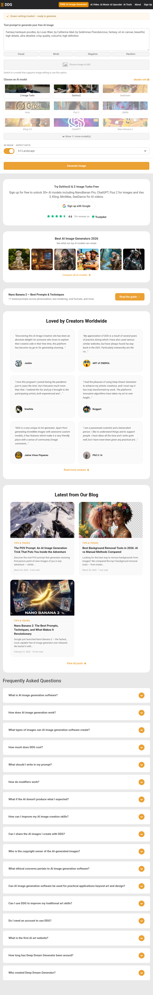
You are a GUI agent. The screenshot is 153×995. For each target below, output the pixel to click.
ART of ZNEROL (101, 363)
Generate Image (76, 165)
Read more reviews (76, 469)
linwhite (29, 409)
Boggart (97, 409)
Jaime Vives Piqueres (36, 455)
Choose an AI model (15, 79)
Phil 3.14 (97, 455)
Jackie (28, 363)
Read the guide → (130, 296)
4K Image (8, 145)
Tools (127, 4)
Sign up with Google (76, 206)
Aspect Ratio (23, 145)
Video (94, 4)
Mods (56, 54)
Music (104, 4)
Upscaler (116, 4)
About (138, 4)
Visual (21, 54)
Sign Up (148, 4)
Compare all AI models (76, 275)
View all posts (76, 663)
